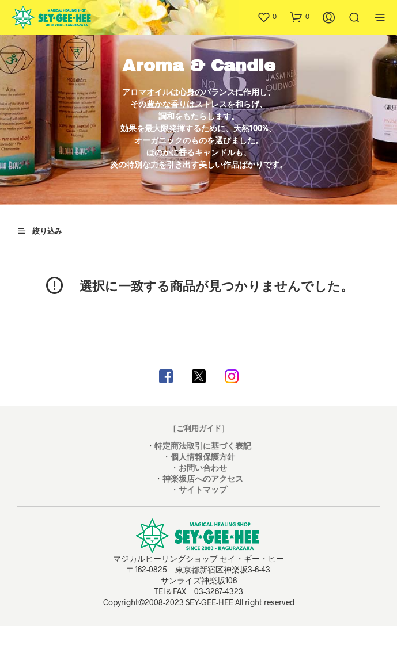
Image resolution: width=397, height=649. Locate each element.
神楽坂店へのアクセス (202, 478)
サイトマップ (203, 489)
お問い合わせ (203, 467)
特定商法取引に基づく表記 (202, 446)
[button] (267, 16)
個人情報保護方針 (203, 456)
